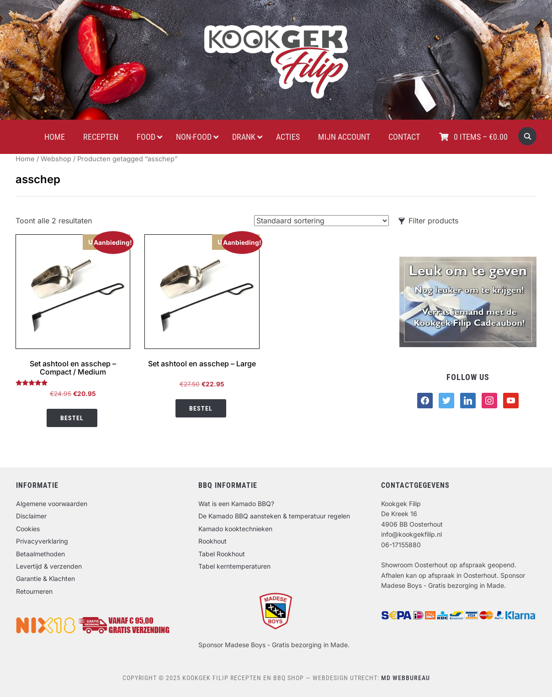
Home (25, 159)
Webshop (56, 159)
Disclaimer (31, 516)
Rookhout (212, 541)
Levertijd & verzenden (49, 566)
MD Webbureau (405, 677)
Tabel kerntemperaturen (234, 566)
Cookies (28, 529)
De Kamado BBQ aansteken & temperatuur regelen (274, 516)
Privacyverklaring (42, 541)
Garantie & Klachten (45, 578)
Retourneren (34, 591)
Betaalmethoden (40, 554)
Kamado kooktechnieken (235, 529)
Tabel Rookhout (221, 554)
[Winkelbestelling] (321, 220)
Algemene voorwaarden (51, 503)
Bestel (72, 418)
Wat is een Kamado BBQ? (236, 503)
